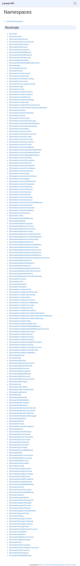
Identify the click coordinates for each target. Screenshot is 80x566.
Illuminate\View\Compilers (19, 545)
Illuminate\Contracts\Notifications (22, 181)
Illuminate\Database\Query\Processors (25, 271)
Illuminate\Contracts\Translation (22, 208)
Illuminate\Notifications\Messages (23, 416)
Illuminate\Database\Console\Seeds (23, 239)
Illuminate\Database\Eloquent (21, 242)
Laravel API (8, 3)
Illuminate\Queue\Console (19, 439)
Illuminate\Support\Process (20, 505)
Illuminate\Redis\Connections (21, 455)
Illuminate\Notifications (18, 405)
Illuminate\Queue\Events (19, 442)
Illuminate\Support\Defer (19, 497)
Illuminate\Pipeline (16, 421)
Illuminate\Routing (16, 466)
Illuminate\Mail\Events (18, 397)
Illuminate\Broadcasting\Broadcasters (24, 63)
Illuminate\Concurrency (18, 81)
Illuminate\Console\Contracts (21, 94)
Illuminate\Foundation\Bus (19, 297)
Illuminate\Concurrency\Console (22, 84)
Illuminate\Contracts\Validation (21, 210)
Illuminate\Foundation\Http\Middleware (25, 326)
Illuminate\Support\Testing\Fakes (22, 511)
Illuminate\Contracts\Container (21, 142)
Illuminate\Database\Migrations (21, 263)
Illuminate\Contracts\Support (20, 205)
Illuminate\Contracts (17, 115)
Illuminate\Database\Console (21, 231)
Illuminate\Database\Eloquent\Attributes (25, 245)
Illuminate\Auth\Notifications (20, 55)
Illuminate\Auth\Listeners (19, 50)
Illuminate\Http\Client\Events (20, 366)
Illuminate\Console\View (19, 102)
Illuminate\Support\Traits (19, 513)
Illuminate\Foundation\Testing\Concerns (25, 347)
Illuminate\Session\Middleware (21, 492)
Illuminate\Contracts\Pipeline (20, 187)
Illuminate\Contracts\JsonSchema (23, 176)
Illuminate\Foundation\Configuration (23, 303)
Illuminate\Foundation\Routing (21, 337)
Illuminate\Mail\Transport (19, 403)
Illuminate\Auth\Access (18, 39)
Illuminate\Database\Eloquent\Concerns (25, 250)
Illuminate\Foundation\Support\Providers (25, 342)
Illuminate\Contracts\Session (20, 200)
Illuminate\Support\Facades (20, 503)
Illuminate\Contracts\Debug (20, 158)
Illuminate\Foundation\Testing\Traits (23, 350)
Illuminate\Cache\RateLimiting (21, 79)
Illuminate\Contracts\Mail (19, 179)
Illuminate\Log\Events (18, 392)
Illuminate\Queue (16, 429)
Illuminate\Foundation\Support (21, 339)
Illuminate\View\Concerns (19, 550)
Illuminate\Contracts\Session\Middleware (25, 202)
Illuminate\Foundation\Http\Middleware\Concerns (29, 329)
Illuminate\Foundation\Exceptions (22, 310)
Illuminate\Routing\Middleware (21, 484)
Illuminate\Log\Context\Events (21, 389)
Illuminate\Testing (16, 516)
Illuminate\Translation (18, 532)
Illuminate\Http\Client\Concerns (22, 363)
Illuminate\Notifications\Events (21, 413)
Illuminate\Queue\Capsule (19, 434)
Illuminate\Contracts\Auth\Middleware (24, 123)
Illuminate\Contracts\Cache (20, 131)
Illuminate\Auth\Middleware (20, 52)
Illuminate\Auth (15, 36)
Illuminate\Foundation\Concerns (22, 300)
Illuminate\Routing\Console (20, 468)
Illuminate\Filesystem (17, 284)
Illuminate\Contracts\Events (20, 163)
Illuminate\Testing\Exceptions (21, 524)
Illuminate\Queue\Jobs (18, 447)
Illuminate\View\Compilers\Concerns (24, 548)
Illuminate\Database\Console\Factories (25, 234)
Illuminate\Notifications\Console (22, 411)
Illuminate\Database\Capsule (21, 223)
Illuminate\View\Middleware (20, 555)
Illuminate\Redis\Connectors (20, 458)
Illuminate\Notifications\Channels (22, 408)
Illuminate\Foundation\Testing (21, 345)
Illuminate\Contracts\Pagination (22, 184)
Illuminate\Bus (15, 65)
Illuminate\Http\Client (17, 360)
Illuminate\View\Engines (19, 553)
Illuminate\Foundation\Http (20, 321)
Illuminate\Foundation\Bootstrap (22, 295)
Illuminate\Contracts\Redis (20, 194)
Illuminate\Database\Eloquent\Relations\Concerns (29, 258)
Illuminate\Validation (17, 534)
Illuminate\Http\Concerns (19, 368)
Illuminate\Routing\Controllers (21, 474)
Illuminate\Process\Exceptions (21, 426)
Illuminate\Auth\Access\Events (21, 42)
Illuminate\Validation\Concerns (21, 537)
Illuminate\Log (15, 384)
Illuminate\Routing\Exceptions (21, 479)
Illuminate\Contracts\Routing (20, 197)
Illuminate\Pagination (17, 418)
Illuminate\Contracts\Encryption (22, 160)
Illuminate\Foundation (18, 287)
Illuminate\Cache (16, 71)
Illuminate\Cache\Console (19, 73)
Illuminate (13, 34)
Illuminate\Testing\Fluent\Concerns (23, 529)
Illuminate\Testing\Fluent (19, 526)
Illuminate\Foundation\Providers (22, 331)
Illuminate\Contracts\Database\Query (24, 155)
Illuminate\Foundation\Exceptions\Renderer (27, 313)
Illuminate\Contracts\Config (20, 137)
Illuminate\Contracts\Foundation (22, 168)
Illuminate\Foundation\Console (21, 305)
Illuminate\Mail (15, 395)
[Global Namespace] (14, 21)
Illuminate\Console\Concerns (21, 92)
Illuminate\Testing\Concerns (20, 519)
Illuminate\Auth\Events (18, 47)
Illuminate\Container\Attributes (21, 113)
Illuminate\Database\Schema (21, 274)
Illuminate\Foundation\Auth (20, 289)
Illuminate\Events (16, 281)
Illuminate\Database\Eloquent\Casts (23, 247)
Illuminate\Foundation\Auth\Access (23, 292)
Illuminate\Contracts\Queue (20, 192)
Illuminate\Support (16, 495)
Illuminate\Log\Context (18, 387)
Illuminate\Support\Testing (19, 508)
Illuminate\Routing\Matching (20, 482)
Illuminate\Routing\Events (19, 476)
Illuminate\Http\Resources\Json (22, 379)
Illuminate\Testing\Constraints (21, 521)
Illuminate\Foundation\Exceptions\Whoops (26, 318)
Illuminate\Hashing (16, 355)
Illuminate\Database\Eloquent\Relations (25, 255)
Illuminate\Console (16, 89)
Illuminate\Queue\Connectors (21, 437)
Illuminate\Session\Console (20, 490)
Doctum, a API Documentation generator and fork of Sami (57, 565)
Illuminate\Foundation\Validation (22, 353)
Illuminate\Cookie (16, 216)
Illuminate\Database (17, 221)
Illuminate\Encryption (17, 279)
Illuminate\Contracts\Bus (19, 129)
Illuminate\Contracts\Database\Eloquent (25, 150)
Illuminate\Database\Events (20, 260)
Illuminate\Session (16, 487)
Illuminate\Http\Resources (19, 376)
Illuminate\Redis (15, 453)
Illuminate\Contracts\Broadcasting (23, 126)
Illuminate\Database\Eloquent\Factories (25, 252)
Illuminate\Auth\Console (19, 44)
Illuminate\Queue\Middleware (21, 450)
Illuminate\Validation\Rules (20, 540)
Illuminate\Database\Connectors (22, 229)
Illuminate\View (15, 542)
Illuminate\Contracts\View (19, 213)
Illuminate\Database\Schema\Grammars (25, 276)
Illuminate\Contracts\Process (21, 189)
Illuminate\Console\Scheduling (21, 100)
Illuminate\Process (16, 424)
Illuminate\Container (17, 110)
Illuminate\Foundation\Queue (21, 334)
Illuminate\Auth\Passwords (20, 58)
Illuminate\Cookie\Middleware (21, 218)
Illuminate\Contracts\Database (21, 147)
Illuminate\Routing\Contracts (20, 471)
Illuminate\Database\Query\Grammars (24, 268)
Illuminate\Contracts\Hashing (21, 171)
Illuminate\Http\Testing (18, 382)
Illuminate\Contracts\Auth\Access (22, 121)
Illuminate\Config (16, 86)
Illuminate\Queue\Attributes (20, 432)
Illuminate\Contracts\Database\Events (24, 152)
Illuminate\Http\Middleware (20, 374)
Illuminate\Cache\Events (19, 76)
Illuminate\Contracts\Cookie (20, 144)
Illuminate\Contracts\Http (19, 173)
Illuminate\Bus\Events (18, 68)
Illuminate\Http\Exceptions (19, 371)
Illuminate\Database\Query (20, 266)
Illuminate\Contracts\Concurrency (22, 134)
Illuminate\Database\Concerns (21, 226)
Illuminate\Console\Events (19, 97)
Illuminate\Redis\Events (18, 461)
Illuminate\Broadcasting (18, 60)
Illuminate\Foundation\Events (21, 308)
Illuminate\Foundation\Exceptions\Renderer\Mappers (30, 316)
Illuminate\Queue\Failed (19, 445)
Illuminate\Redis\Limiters (19, 463)
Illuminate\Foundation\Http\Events (23, 324)
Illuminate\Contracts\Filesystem (22, 166)
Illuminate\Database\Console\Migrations (25, 237)
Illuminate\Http (15, 358)
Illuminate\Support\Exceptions (21, 500)
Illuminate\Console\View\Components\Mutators (28, 108)
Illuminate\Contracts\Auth (19, 118)
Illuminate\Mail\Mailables (19, 400)
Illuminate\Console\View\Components (24, 105)
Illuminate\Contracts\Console (21, 139)
